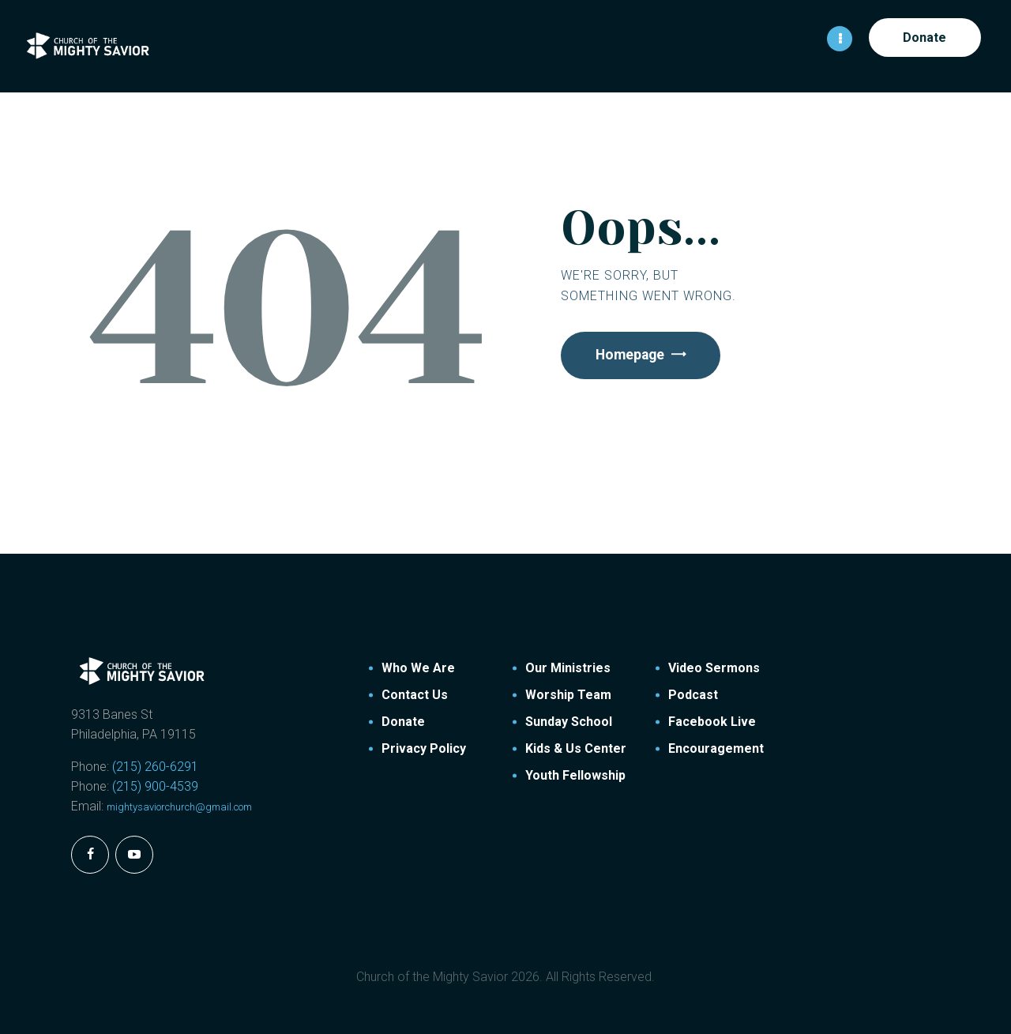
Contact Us (414, 693)
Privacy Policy (423, 747)
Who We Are (418, 667)
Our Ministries (568, 667)
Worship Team (568, 693)
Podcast (693, 693)
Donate (403, 720)
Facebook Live (712, 720)
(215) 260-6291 (155, 765)
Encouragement (716, 747)
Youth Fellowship (575, 774)
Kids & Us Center (575, 747)
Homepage (632, 355)
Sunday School (568, 720)
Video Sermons (714, 667)
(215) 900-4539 (155, 785)
